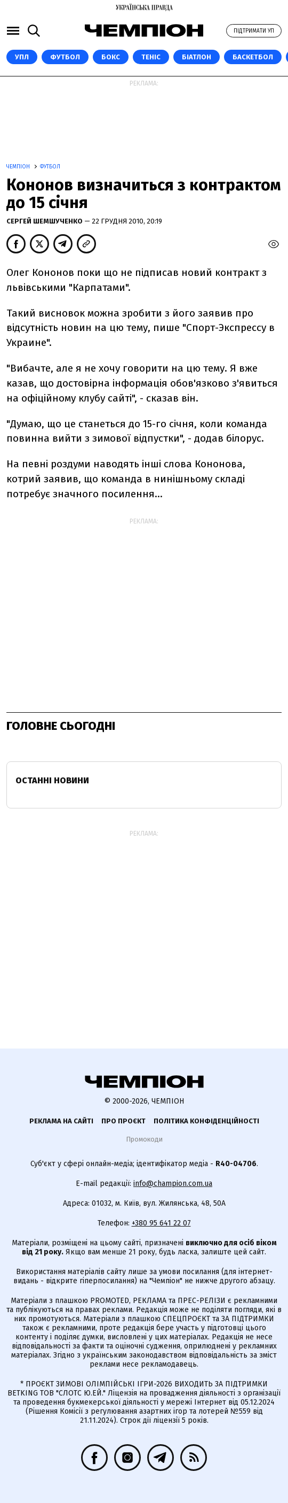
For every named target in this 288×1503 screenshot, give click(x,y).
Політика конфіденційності (206, 1121)
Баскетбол (253, 57)
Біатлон (196, 57)
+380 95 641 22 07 (161, 1223)
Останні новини (52, 780)
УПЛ (22, 57)
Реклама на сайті (61, 1121)
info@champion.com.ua (172, 1183)
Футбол (65, 57)
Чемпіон (18, 167)
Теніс (151, 57)
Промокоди (144, 1139)
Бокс (110, 57)
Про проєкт (123, 1121)
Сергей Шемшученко (45, 221)
